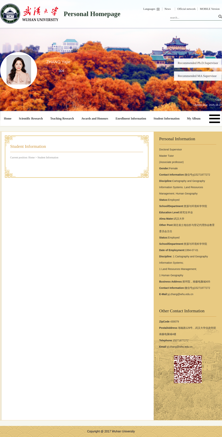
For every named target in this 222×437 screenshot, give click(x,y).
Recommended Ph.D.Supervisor (198, 63)
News (168, 8)
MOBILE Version (210, 8)
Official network (186, 8)
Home (7, 118)
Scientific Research (31, 118)
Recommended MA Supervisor (197, 76)
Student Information (166, 118)
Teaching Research (62, 118)
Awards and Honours (94, 118)
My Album (193, 118)
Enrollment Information (131, 118)
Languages (149, 8)
